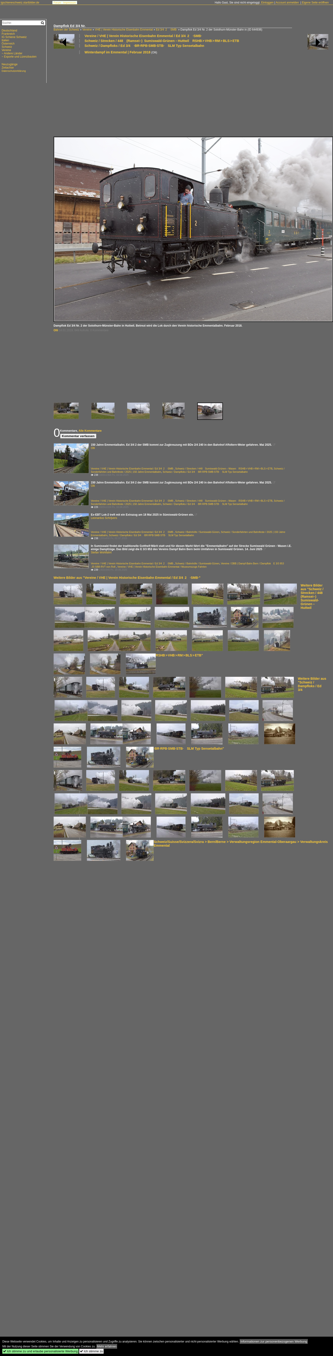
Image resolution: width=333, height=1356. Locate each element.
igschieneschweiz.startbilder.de (20, 2)
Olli (56, 330)
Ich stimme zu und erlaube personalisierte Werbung (40, 1351)
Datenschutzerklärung (14, 70)
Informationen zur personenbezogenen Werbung (273, 1341)
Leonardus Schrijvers (104, 518)
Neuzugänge (9, 64)
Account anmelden (287, 2)
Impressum (69, 2)
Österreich (8, 43)
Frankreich (8, 33)
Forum (57, 2)
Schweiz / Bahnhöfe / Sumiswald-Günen (197, 532)
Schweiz (7, 46)
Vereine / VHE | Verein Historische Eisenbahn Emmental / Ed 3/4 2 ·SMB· (143, 36)
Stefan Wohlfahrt (101, 552)
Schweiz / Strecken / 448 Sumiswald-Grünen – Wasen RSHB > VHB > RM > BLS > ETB (223, 468)
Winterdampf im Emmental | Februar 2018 (117, 52)
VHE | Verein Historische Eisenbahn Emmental (124, 29)
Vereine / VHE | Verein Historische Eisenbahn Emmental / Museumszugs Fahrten (162, 566)
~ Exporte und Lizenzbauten (19, 56)
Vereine (87, 29)
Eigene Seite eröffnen (315, 2)
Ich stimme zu (91, 1351)
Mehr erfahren (107, 1346)
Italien (5, 40)
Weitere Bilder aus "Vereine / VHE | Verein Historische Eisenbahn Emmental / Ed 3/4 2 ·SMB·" (127, 578)
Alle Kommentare (90, 430)
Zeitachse (8, 67)
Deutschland (9, 30)
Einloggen (267, 2)
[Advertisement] (111, 95)
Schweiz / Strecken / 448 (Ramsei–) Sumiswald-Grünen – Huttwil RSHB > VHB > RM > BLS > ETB (162, 41)
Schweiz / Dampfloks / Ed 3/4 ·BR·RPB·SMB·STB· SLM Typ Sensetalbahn (144, 46)
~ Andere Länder (12, 53)
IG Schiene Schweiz (14, 37)
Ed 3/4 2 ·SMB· (166, 29)
